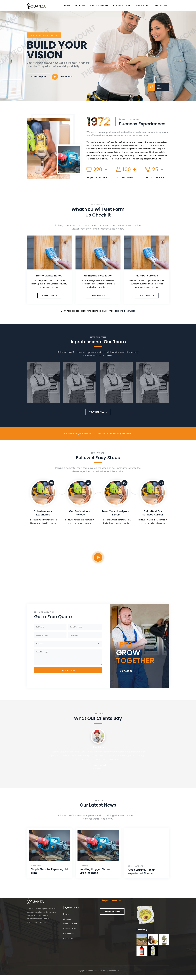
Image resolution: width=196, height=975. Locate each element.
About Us (80, 5)
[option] (49, 270)
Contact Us (160, 5)
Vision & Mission (99, 5)
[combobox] (68, 643)
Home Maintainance (49, 275)
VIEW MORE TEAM (98, 412)
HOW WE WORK (66, 76)
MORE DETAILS (48, 295)
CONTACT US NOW (112, 911)
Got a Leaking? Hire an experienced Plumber (145, 871)
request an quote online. (120, 433)
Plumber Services (147, 275)
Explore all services (125, 310)
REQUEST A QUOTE (38, 77)
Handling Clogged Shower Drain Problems (98, 871)
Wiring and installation (98, 275)
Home (67, 5)
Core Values (142, 5)
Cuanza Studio (121, 5)
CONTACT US (127, 671)
